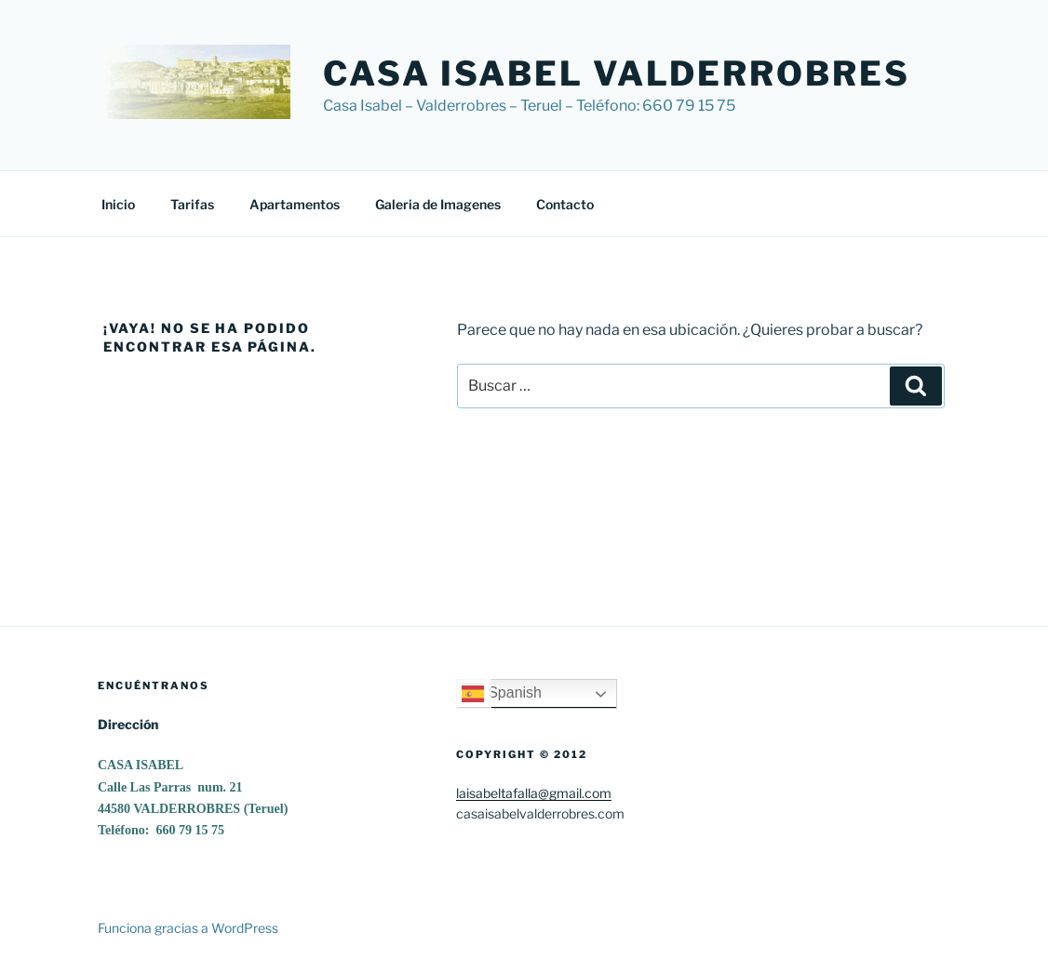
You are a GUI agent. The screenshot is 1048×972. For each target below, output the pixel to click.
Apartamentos (294, 204)
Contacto (565, 204)
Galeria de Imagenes (438, 204)
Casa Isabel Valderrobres (616, 73)
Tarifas (192, 204)
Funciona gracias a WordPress (188, 928)
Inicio (118, 204)
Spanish (502, 694)
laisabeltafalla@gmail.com (533, 793)
